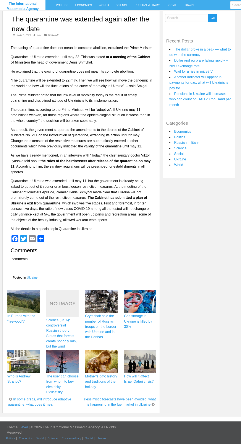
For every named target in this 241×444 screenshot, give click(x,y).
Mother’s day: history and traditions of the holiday (101, 381)
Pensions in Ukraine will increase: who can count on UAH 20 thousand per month (200, 99)
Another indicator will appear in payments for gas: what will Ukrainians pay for (198, 82)
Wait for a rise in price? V (193, 71)
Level (23, 427)
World (104, 5)
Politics (62, 5)
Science (122, 5)
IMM (39, 35)
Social (171, 5)
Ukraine (189, 5)
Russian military (147, 5)
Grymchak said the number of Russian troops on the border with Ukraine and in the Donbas (100, 326)
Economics (83, 5)
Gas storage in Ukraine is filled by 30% (138, 321)
